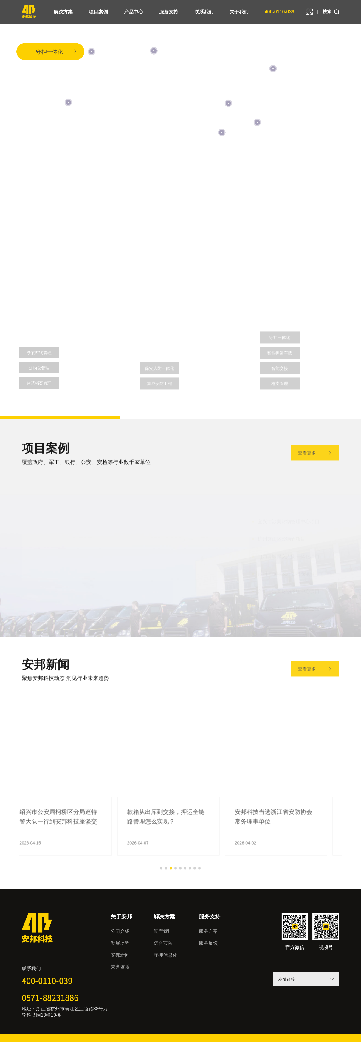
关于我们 (239, 11)
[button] (29, 765)
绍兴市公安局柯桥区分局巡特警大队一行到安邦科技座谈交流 (70, 839)
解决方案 (63, 11)
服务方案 (208, 931)
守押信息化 (165, 955)
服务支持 (168, 11)
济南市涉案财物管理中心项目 (289, 605)
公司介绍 (120, 931)
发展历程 (120, 943)
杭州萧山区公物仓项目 (281, 535)
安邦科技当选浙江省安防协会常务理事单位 (285, 839)
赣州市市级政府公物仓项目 (286, 570)
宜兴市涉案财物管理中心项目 (289, 517)
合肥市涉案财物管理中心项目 (289, 587)
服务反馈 (208, 943)
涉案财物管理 (39, 352)
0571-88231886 (50, 997)
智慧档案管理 (39, 383)
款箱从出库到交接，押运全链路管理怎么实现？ (178, 839)
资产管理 (40, 223)
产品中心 (133, 11)
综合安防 (163, 943)
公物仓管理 (39, 367)
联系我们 (203, 11)
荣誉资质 (120, 967)
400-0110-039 (280, 11)
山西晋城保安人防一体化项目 (289, 552)
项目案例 (98, 11)
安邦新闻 (120, 955)
